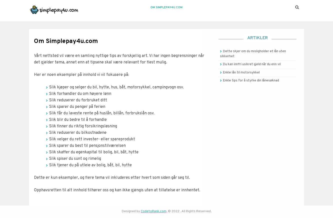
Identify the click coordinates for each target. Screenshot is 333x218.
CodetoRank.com (153, 212)
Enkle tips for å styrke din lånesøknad (251, 81)
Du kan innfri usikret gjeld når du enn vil (252, 64)
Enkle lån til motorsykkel (241, 73)
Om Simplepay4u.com (166, 7)
